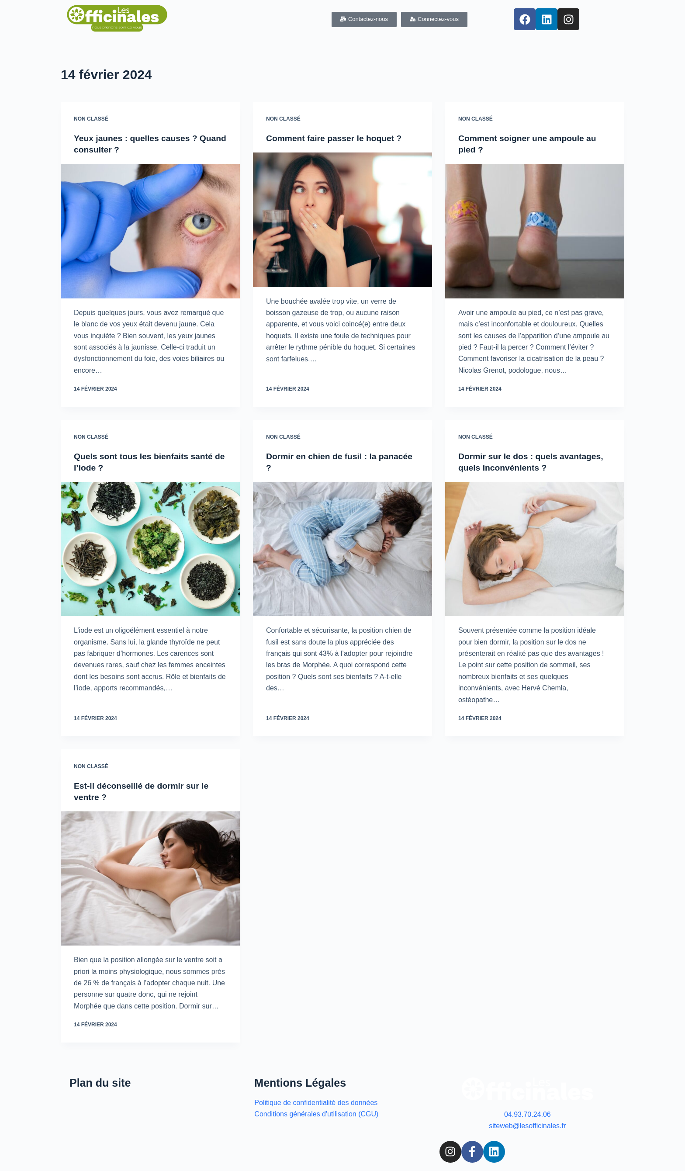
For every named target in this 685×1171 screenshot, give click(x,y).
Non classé (91, 119)
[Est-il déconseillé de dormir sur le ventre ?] (150, 878)
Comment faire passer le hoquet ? (336, 138)
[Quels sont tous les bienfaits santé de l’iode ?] (150, 549)
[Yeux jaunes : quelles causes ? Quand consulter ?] (150, 231)
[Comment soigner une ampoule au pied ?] (534, 231)
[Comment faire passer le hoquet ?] (342, 219)
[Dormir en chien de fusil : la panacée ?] (342, 549)
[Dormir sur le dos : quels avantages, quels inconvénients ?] (534, 549)
